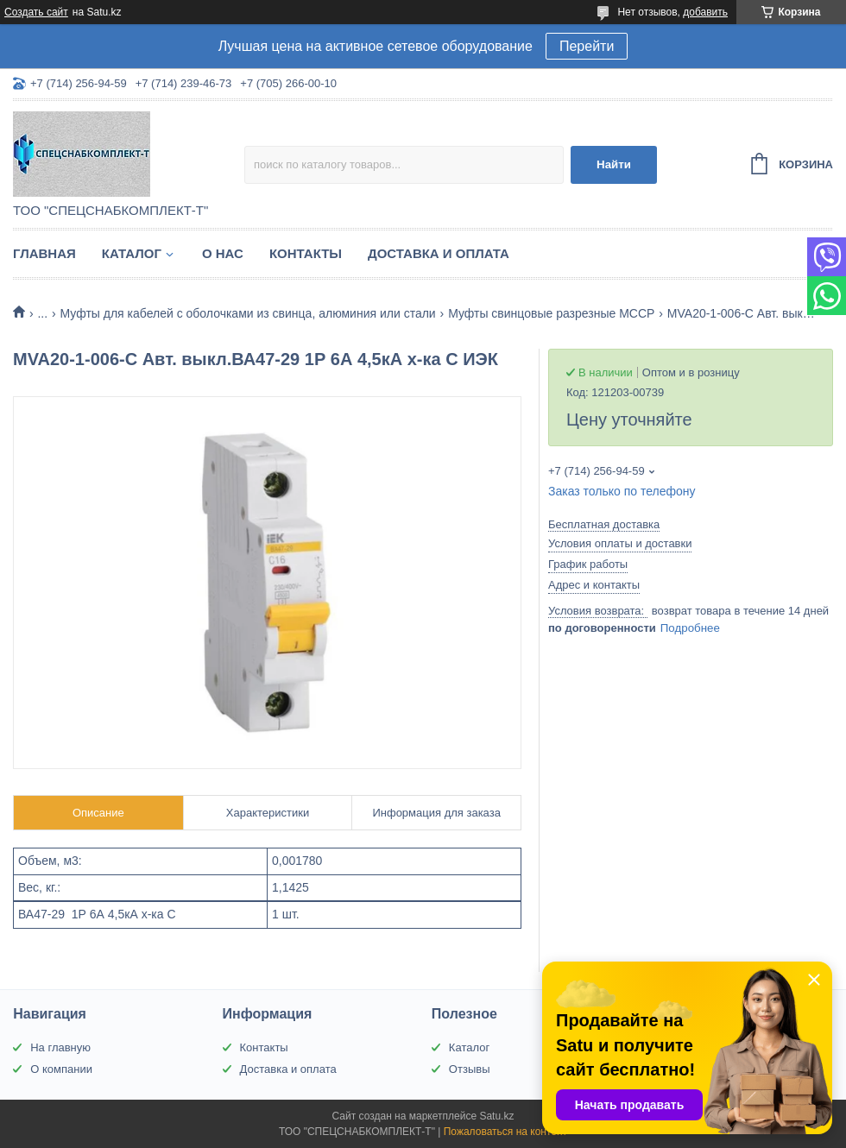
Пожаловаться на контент (505, 1132)
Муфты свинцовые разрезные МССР (551, 313)
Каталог (131, 253)
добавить (705, 12)
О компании (61, 1069)
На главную (60, 1047)
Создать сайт (36, 12)
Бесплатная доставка (604, 524)
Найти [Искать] (614, 164)
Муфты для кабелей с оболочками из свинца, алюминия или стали (248, 313)
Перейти (586, 46)
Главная (44, 253)
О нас (222, 253)
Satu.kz (496, 1116)
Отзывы (469, 1069)
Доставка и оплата (438, 253)
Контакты (305, 253)
